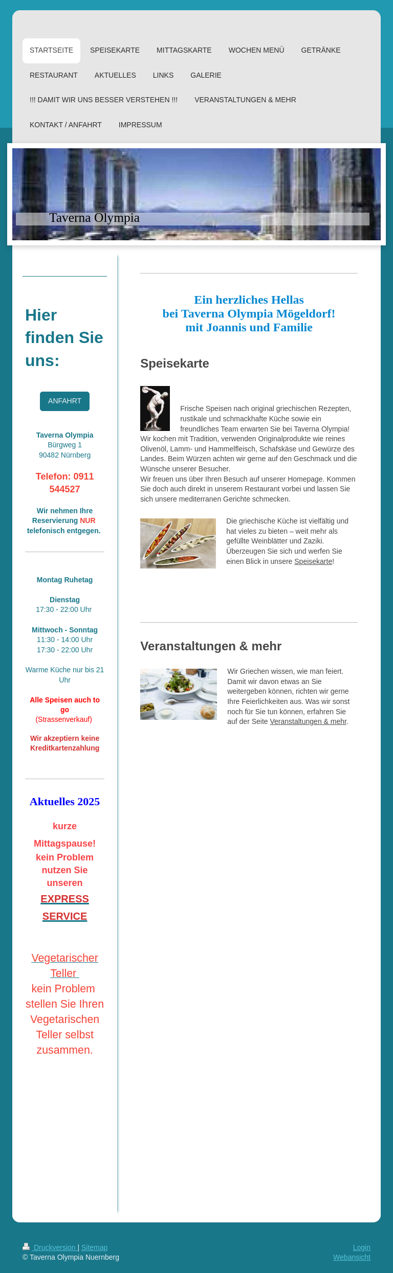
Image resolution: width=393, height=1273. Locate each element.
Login (361, 1247)
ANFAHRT (64, 401)
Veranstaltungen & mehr (308, 721)
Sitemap (94, 1247)
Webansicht (351, 1257)
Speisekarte (313, 561)
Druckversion (50, 1247)
